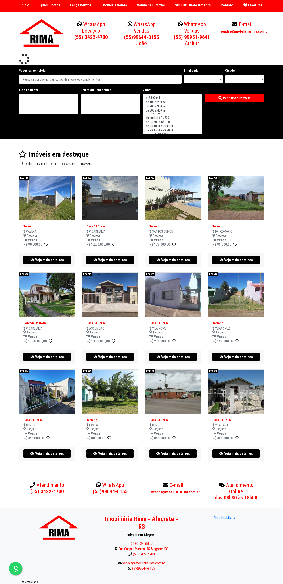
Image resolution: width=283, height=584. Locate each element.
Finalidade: (191, 71)
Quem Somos (49, 5)
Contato (227, 5)
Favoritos (252, 5)
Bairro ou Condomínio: (96, 90)
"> (48, 104)
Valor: (147, 90)
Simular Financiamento (193, 5)
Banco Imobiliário (28, 582)
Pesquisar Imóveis (234, 98)
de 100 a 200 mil (172, 102)
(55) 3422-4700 (91, 30)
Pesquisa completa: (32, 71)
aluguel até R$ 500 (172, 118)
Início (25, 5)
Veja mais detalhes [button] (47, 260)
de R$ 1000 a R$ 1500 (172, 126)
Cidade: (230, 71)
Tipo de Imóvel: (29, 90)
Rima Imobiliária (224, 518)
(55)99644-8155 (141, 33)
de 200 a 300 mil (172, 106)
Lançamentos (80, 5)
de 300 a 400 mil (172, 110)
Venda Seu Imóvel (151, 5)
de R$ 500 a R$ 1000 (172, 122)
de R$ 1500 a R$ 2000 (172, 130)
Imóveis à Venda (114, 5)
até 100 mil (172, 98)
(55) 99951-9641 (192, 33)
